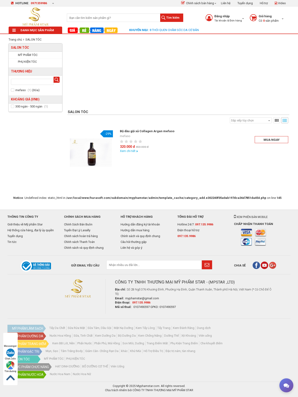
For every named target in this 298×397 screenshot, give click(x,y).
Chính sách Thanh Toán (79, 242)
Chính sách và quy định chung (84, 247)
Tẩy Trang (163, 328)
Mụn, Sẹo (52, 351)
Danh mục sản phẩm (33, 30)
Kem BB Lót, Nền (63, 343)
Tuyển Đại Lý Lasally (77, 230)
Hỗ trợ (264, 3)
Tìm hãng (57, 80)
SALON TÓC (33, 39)
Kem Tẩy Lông (145, 328)
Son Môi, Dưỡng (133, 343)
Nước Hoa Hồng (60, 335)
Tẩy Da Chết (57, 328)
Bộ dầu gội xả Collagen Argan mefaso (147, 131)
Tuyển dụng (245, 3)
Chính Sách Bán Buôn (78, 224)
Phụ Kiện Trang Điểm (184, 343)
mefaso (20, 90)
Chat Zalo (10, 354)
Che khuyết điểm (211, 343)
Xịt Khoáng (188, 335)
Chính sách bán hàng (197, 3)
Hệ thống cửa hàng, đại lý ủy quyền (30, 230)
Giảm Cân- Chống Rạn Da (102, 351)
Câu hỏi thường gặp (134, 242)
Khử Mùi (135, 351)
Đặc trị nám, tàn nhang (180, 351)
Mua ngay (272, 140)
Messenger (10, 341)
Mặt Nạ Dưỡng (123, 328)
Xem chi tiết (127, 151)
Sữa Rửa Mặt (76, 328)
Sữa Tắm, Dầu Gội (99, 328)
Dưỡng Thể (171, 335)
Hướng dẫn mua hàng (135, 230)
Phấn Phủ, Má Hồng (107, 343)
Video (280, 3)
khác (124, 351)
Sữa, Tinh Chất (83, 335)
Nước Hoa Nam (60, 374)
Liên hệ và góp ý (131, 247)
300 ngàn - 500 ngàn (28, 106)
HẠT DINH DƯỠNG (67, 366)
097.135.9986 (204, 224)
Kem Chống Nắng (150, 335)
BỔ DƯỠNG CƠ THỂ (95, 366)
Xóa (35, 90)
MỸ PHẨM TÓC (54, 358)
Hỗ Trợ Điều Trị (153, 351)
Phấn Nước (84, 343)
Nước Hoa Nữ (82, 374)
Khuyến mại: (139, 30)
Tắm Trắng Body (72, 351)
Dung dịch (204, 328)
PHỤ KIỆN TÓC (75, 358)
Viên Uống (117, 366)
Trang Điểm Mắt (157, 343)
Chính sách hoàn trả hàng (81, 236)
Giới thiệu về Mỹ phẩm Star (25, 224)
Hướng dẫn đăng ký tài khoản (140, 224)
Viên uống (205, 335)
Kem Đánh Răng (183, 328)
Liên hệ (225, 3)
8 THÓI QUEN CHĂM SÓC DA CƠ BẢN (174, 30)
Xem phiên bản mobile (251, 217)
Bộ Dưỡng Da (127, 335)
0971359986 (39, 3)
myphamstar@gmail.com (142, 298)
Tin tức (12, 242)
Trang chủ (15, 39)
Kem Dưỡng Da (105, 335)
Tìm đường (10, 367)
